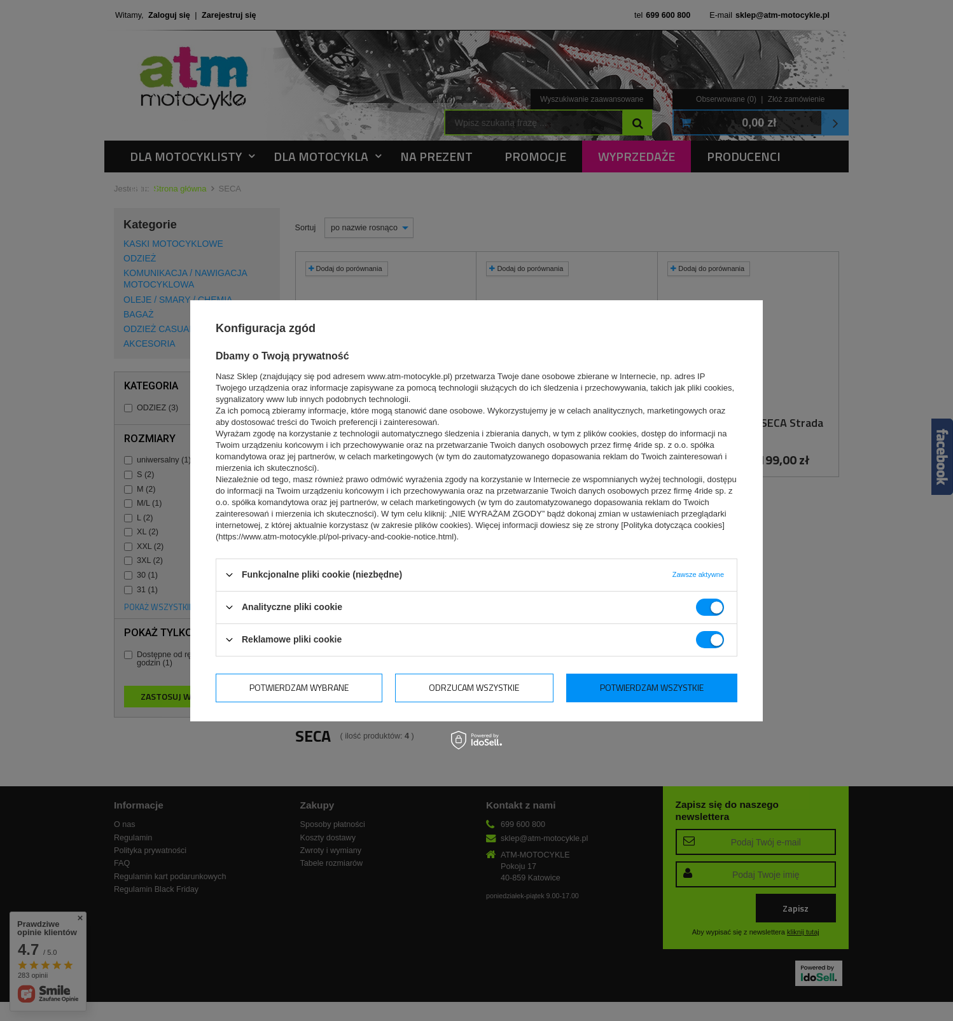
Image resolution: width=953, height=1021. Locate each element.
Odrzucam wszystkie (474, 687)
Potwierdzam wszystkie (652, 687)
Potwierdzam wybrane (299, 687)
